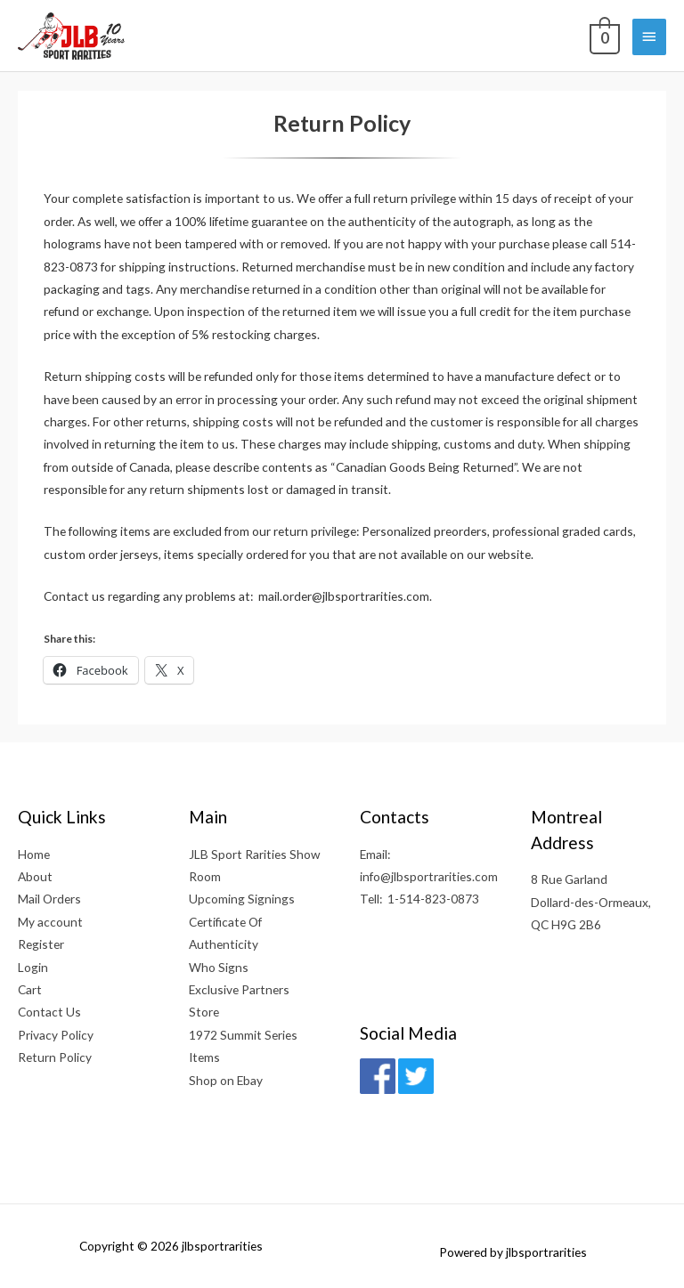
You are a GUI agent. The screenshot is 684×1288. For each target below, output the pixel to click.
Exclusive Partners (239, 989)
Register (41, 944)
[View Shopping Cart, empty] (603, 35)
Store (204, 1011)
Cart (30, 989)
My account (50, 921)
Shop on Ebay (226, 1080)
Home (34, 854)
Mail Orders (49, 898)
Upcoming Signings (242, 898)
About (35, 876)
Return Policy (55, 1057)
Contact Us (49, 1011)
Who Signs (218, 967)
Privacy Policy (56, 1034)
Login (33, 967)
